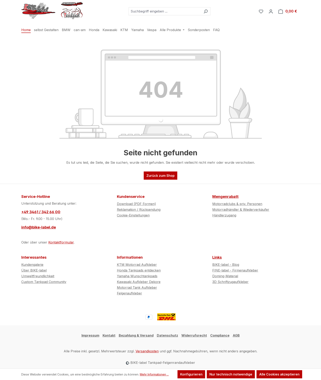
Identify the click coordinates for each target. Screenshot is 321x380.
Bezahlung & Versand (136, 335)
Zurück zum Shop (160, 176)
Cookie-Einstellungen (133, 215)
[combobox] (165, 11)
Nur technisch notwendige (230, 374)
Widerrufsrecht (194, 335)
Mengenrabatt (225, 196)
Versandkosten (147, 351)
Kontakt (109, 335)
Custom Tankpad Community (43, 282)
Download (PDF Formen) (136, 204)
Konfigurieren (191, 374)
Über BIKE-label (34, 270)
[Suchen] (205, 11)
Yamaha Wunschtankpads (137, 276)
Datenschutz (167, 335)
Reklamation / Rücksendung (138, 209)
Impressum (90, 335)
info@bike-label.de (38, 227)
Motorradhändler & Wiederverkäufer (240, 209)
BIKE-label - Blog (225, 265)
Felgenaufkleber (129, 293)
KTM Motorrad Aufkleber (137, 265)
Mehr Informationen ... (154, 374)
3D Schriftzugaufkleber (230, 282)
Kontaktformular (61, 242)
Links (217, 257)
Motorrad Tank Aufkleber (137, 287)
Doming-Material (225, 276)
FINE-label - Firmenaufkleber (235, 270)
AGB (236, 335)
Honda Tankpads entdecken (139, 270)
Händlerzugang (224, 215)
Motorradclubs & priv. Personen (237, 204)
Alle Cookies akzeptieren (279, 374)
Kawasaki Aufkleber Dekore (138, 282)
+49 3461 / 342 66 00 (40, 212)
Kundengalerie (32, 265)
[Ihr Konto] (271, 11)
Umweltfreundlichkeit (37, 276)
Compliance (219, 335)
